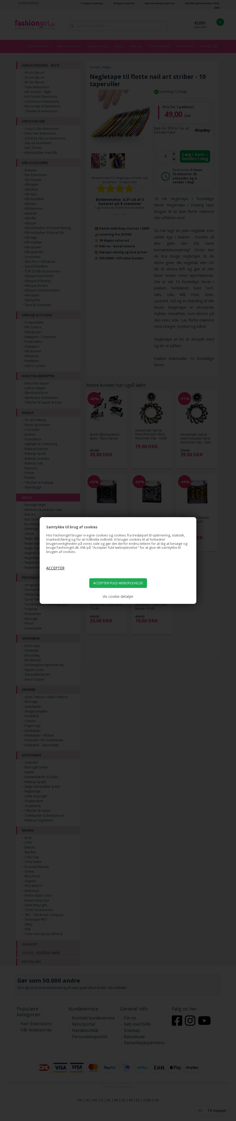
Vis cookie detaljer (118, 596)
